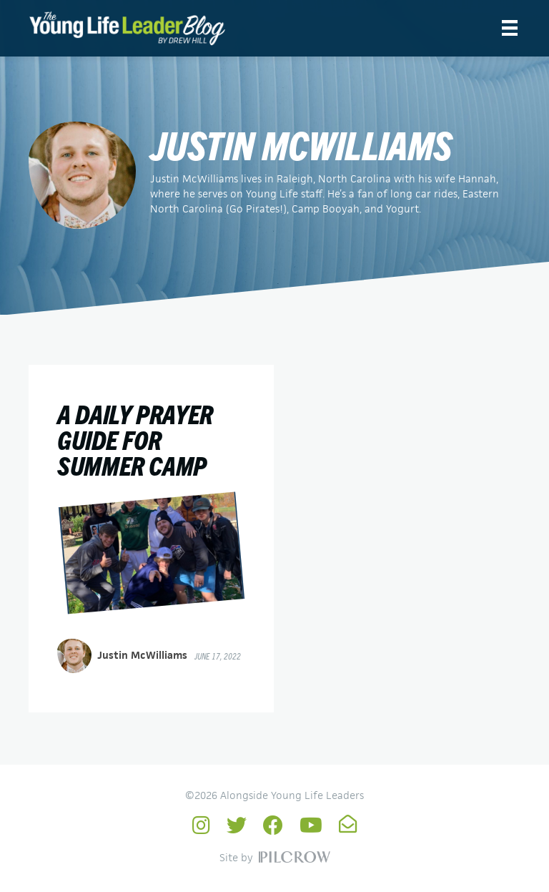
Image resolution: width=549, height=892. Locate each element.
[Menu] (510, 28)
